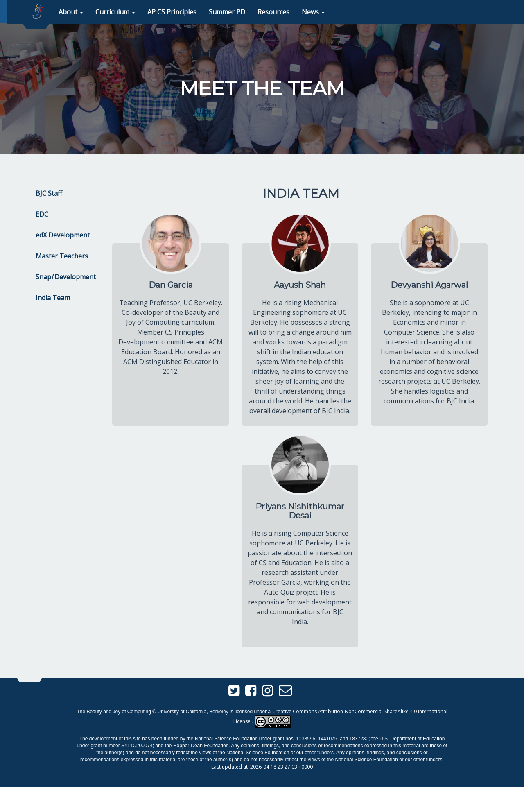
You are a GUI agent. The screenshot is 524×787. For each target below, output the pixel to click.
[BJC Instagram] (268, 692)
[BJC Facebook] (251, 692)
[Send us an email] (285, 692)
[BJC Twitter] (234, 692)
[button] (70, 12)
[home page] (38, 11)
